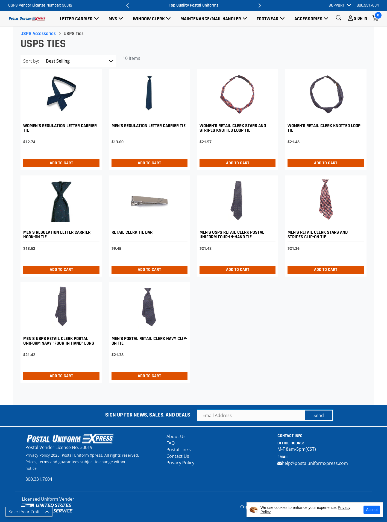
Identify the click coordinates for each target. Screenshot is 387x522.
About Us (176, 436)
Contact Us (177, 456)
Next (259, 5)
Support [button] (337, 5)
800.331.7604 (368, 5)
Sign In (360, 18)
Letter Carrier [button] (76, 19)
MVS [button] (113, 19)
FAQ (170, 443)
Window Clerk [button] (149, 19)
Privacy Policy (180, 463)
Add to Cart (62, 163)
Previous (127, 5)
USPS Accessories (39, 33)
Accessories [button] (308, 19)
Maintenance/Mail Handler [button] (210, 19)
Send (318, 415)
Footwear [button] (267, 19)
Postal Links (178, 450)
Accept (372, 510)
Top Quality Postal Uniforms (193, 5)
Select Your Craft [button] (24, 511)
